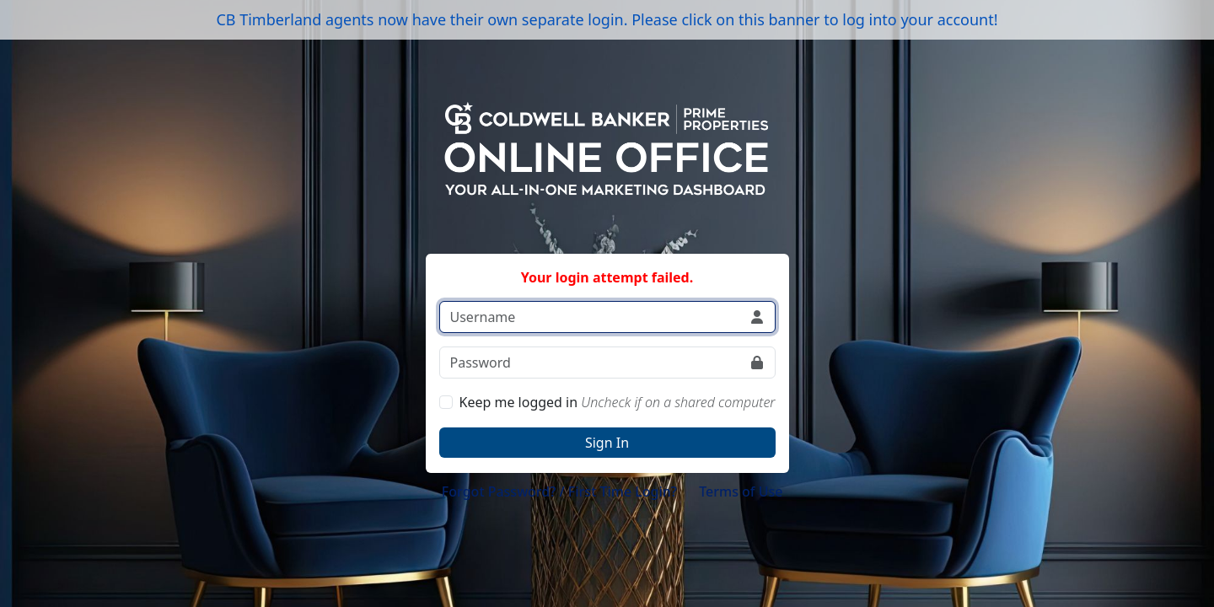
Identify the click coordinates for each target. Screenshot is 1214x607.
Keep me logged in (617, 402)
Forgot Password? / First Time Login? (559, 491)
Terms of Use (740, 491)
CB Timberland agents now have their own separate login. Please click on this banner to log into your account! (606, 19)
